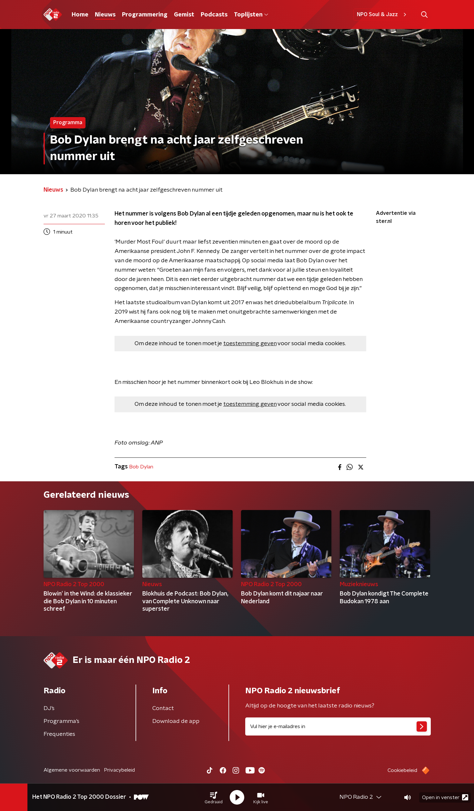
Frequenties (59, 734)
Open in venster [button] (445, 797)
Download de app (175, 721)
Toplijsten (251, 15)
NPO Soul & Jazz (382, 14)
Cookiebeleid (402, 770)
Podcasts (214, 15)
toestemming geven (250, 343)
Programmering (144, 15)
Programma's (61, 721)
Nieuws (105, 15)
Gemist (184, 15)
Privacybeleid (119, 770)
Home (80, 15)
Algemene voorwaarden (72, 770)
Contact (163, 708)
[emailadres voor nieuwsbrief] (338, 726)
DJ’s (49, 708)
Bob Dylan (141, 466)
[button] (213, 797)
